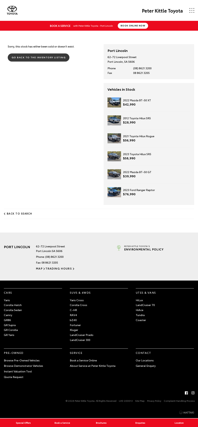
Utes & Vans (146, 292)
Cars (8, 292)
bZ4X (73, 320)
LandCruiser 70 (145, 305)
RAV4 (73, 315)
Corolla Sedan (13, 310)
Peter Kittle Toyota (162, 10)
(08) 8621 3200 (142, 68)
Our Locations (145, 360)
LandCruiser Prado (81, 335)
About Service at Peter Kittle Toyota (92, 366)
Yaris (7, 300)
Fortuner (75, 325)
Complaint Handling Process (179, 400)
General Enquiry (146, 366)
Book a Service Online (83, 360)
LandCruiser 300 (80, 340)
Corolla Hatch (13, 305)
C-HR (73, 310)
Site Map (140, 400)
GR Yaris (9, 335)
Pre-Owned (14, 353)
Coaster (141, 320)
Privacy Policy (154, 400)
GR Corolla (11, 330)
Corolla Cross (78, 305)
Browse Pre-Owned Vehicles (22, 360)
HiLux (139, 300)
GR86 (7, 320)
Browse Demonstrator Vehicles (23, 366)
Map (39, 268)
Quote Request (13, 377)
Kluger (74, 330)
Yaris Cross (77, 300)
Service (76, 353)
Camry (8, 315)
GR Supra (10, 325)
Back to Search (19, 213)
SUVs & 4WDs (80, 292)
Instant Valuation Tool (18, 371)
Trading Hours (58, 268)
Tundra (140, 315)
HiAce (139, 310)
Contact (143, 353)
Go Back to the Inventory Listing (39, 57)
